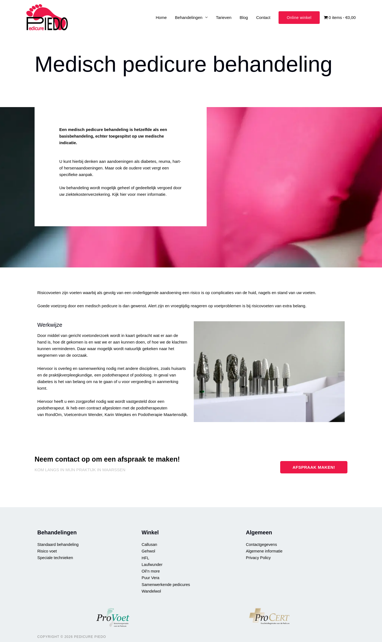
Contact (263, 17)
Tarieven (224, 17)
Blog (244, 17)
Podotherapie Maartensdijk (162, 414)
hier (123, 194)
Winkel (150, 532)
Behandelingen (189, 17)
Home (161, 17)
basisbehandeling (76, 136)
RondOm (53, 414)
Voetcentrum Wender (83, 414)
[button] (299, 17)
